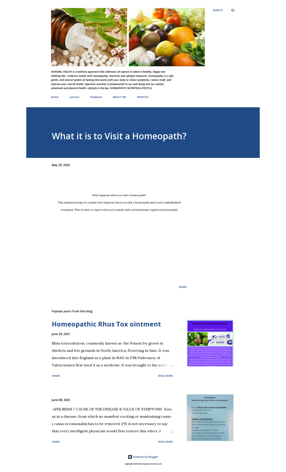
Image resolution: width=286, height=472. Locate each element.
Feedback (96, 97)
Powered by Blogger (143, 457)
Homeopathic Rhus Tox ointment (106, 324)
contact (74, 97)
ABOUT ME (119, 97)
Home (55, 97)
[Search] (218, 10)
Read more (165, 375)
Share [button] (183, 287)
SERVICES (142, 97)
